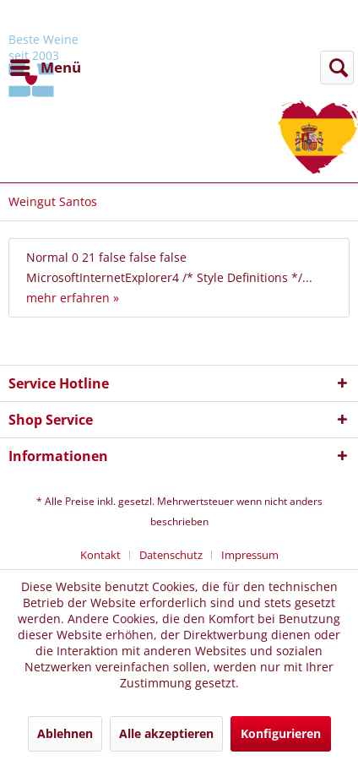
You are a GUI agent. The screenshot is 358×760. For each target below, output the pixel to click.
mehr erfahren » (72, 298)
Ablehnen (65, 733)
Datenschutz (171, 554)
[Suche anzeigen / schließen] (337, 67)
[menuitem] (45, 67)
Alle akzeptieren (166, 733)
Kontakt (100, 554)
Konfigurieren (281, 733)
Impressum (250, 554)
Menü (45, 65)
